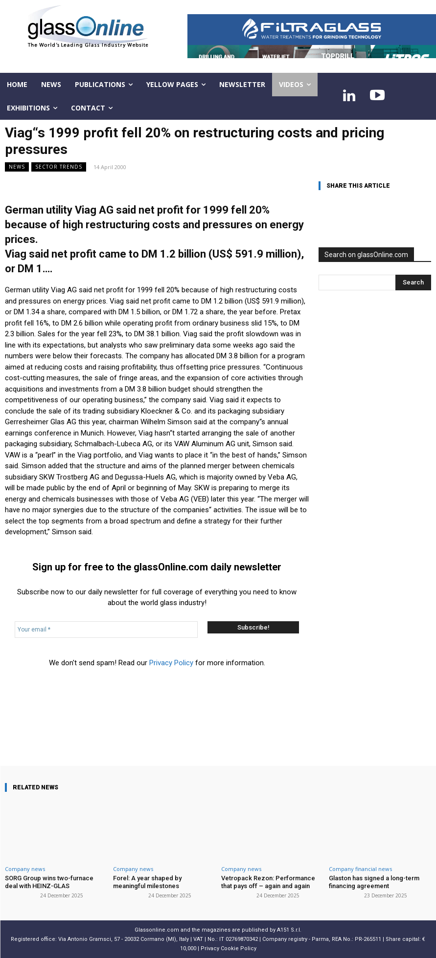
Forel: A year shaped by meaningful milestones (147, 882)
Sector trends (58, 167)
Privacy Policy (171, 662)
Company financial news (360, 868)
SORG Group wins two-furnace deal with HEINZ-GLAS (49, 882)
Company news (25, 868)
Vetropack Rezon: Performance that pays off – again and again (268, 882)
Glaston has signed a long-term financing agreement (374, 882)
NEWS (17, 167)
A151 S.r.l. (289, 929)
